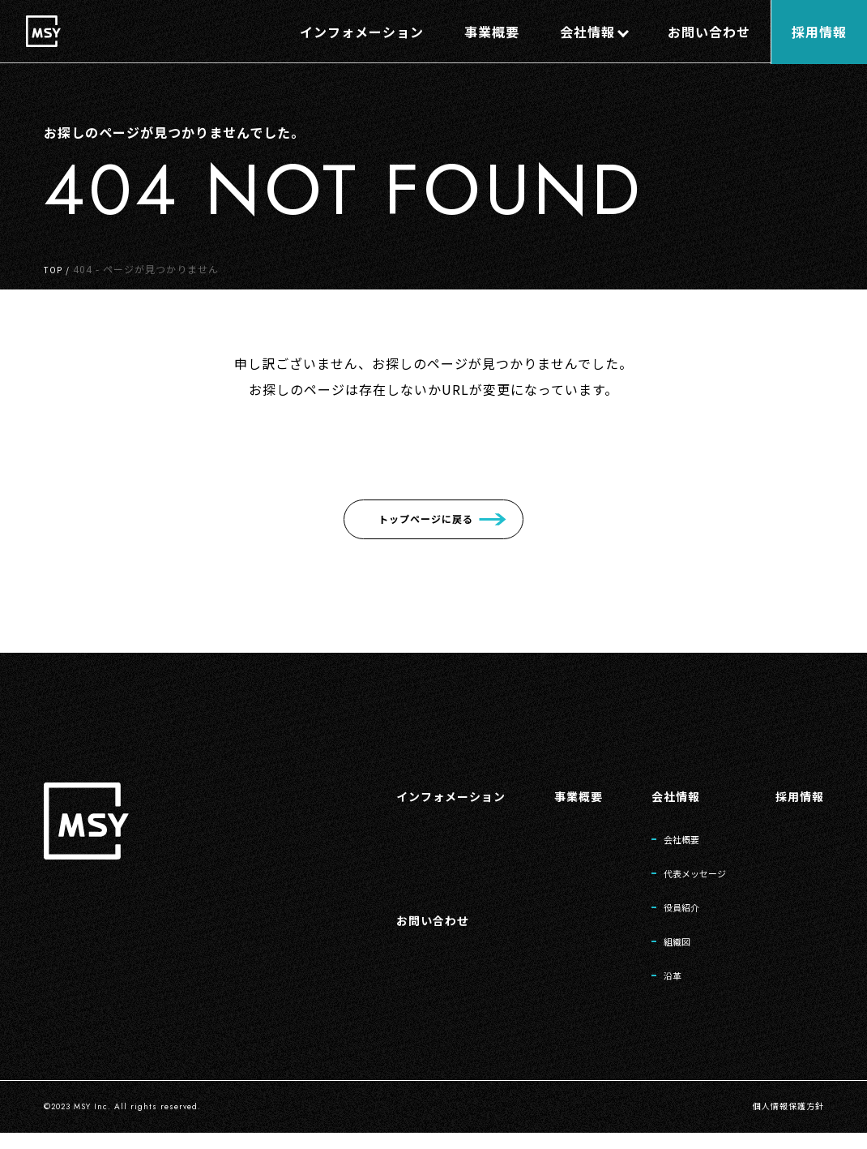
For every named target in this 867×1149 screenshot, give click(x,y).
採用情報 (796, 795)
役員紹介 (663, 915)
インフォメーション (414, 795)
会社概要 (663, 841)
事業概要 (551, 795)
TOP (55, 269)
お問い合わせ (393, 927)
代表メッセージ (680, 878)
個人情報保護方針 (782, 1123)
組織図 (657, 953)
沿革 (651, 990)
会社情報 (655, 795)
